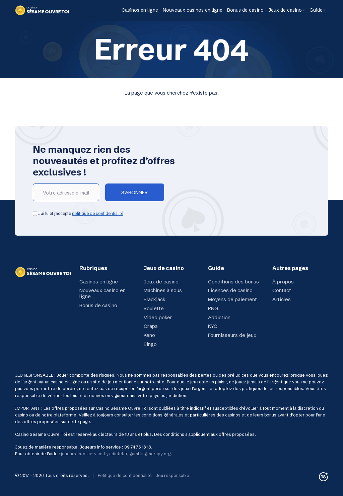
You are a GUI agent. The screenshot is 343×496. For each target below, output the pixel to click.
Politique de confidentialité (125, 475)
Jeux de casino (285, 10)
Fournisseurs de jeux (232, 335)
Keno (149, 335)
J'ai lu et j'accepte (78, 213)
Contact (281, 290)
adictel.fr (118, 453)
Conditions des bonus (233, 281)
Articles (281, 299)
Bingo (150, 344)
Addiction (219, 317)
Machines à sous (163, 290)
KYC (212, 326)
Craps (151, 326)
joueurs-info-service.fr (84, 453)
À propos (283, 281)
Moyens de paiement (232, 299)
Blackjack (154, 299)
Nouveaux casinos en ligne (192, 10)
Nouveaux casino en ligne (102, 293)
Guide (316, 10)
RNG (213, 308)
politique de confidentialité (97, 213)
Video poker (158, 317)
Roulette (154, 308)
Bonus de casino (245, 10)
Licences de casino (230, 290)
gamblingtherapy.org (150, 453)
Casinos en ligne (140, 10)
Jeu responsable (172, 475)
